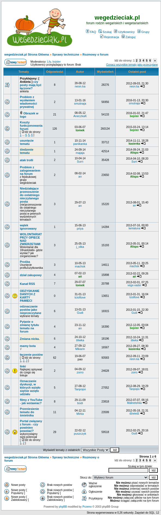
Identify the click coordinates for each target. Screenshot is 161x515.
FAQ (91, 31)
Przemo (87, 506)
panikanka (80, 143)
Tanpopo (80, 389)
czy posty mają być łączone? (30, 85)
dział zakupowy (31, 275)
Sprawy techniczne (65, 54)
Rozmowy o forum (95, 54)
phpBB (63, 506)
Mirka (80, 413)
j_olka (80, 246)
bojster (56, 61)
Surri (80, 161)
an (80, 176)
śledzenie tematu (26, 151)
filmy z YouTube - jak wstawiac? (31, 401)
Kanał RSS (27, 283)
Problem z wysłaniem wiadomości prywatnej (28, 101)
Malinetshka (134, 402)
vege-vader (134, 285)
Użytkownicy (124, 31)
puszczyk (80, 433)
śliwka (80, 340)
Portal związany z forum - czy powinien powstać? (31, 425)
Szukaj (105, 31)
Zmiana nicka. (30, 338)
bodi (80, 403)
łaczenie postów (31, 354)
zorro (80, 372)
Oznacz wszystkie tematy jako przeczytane (132, 64)
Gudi (80, 312)
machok (80, 266)
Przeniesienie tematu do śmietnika (29, 412)
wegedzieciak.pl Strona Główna (26, 54)
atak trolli (26, 160)
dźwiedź (134, 413)
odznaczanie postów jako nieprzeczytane (30, 310)
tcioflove (80, 297)
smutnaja (80, 103)
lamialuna (134, 228)
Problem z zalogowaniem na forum (30, 170)
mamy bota (28, 346)
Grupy (143, 31)
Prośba (25, 261)
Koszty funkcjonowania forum (31, 125)
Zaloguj (128, 37)
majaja (80, 152)
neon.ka (80, 86)
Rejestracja (109, 37)
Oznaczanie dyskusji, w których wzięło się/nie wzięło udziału (30, 387)
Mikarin (80, 349)
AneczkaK (80, 116)
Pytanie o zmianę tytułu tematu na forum (29, 326)
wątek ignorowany (28, 227)
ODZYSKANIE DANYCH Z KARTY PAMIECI (29, 295)
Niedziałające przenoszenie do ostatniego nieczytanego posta (29, 195)
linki (23, 366)
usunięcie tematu (27, 142)
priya (80, 228)
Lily (49, 61)
